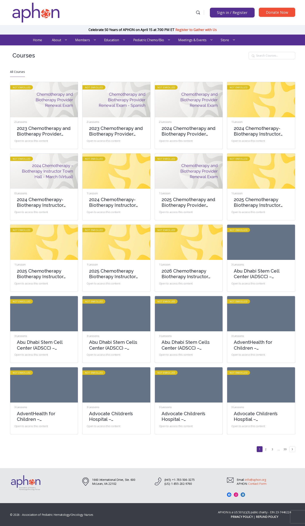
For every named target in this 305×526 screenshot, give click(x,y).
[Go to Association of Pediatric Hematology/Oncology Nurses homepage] (36, 12)
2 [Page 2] (267, 448)
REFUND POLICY (267, 517)
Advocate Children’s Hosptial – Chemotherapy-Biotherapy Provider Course (256, 416)
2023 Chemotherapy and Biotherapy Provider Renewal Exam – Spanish (116, 131)
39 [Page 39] (285, 448)
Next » (292, 449)
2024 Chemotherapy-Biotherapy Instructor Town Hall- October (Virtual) (112, 202)
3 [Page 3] (273, 448)
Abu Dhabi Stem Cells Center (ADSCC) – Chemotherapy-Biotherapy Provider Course (113, 345)
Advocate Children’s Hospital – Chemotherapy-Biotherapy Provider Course (111, 416)
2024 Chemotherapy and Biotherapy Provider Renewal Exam (188, 131)
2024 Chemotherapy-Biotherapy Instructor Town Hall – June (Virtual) (257, 131)
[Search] (198, 12)
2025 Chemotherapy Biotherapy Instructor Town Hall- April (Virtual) (261, 202)
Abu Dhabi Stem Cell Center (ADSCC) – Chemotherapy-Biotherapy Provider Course (256, 274)
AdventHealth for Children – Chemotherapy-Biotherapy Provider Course (256, 345)
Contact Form (257, 484)
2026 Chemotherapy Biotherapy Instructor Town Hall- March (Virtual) (185, 274)
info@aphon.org (255, 480)
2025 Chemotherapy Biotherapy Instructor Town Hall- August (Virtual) (40, 274)
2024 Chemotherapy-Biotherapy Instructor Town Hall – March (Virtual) (40, 202)
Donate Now (277, 12)
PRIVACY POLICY (242, 517)
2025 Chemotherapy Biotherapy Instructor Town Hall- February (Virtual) (112, 274)
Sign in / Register (232, 12)
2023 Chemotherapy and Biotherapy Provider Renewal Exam (44, 131)
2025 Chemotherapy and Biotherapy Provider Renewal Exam (188, 202)
